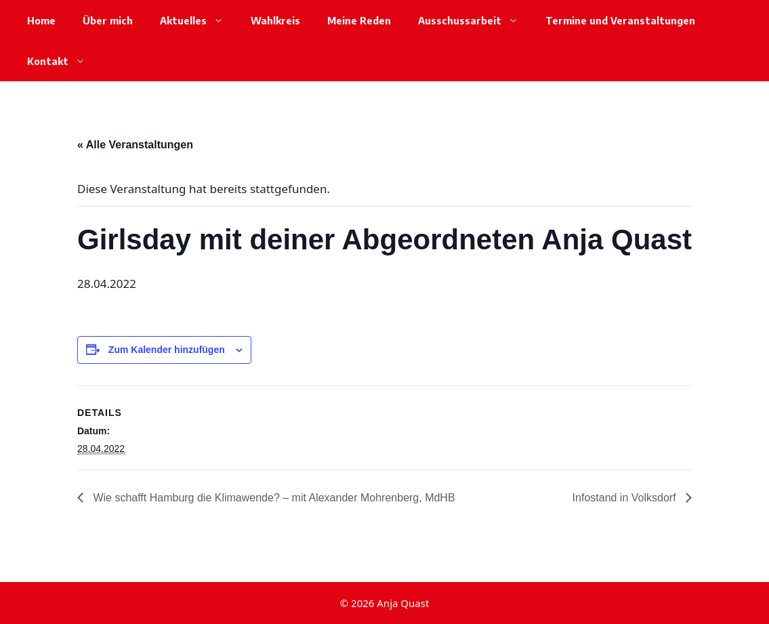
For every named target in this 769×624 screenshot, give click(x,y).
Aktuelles (198, 20)
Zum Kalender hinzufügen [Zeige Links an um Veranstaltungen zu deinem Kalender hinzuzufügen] (166, 349)
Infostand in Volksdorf (626, 497)
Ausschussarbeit (475, 20)
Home (41, 20)
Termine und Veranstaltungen (620, 20)
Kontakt (63, 61)
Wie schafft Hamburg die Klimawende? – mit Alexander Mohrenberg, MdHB (272, 497)
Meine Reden (359, 20)
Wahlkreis (275, 20)
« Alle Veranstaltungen (135, 144)
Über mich (108, 20)
